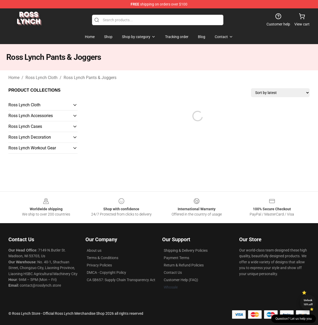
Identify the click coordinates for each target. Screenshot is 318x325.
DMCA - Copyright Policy (106, 272)
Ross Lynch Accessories (30, 115)
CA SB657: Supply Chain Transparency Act (121, 280)
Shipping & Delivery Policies (186, 250)
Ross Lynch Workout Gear (32, 147)
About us (94, 250)
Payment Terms (176, 258)
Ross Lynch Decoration (29, 137)
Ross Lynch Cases (25, 126)
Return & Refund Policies (184, 265)
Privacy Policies (99, 265)
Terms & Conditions (102, 258)
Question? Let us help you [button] (293, 319)
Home (13, 77)
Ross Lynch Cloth (41, 77)
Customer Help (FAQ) (181, 280)
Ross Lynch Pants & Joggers (90, 77)
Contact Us (173, 272)
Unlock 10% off (308, 302)
